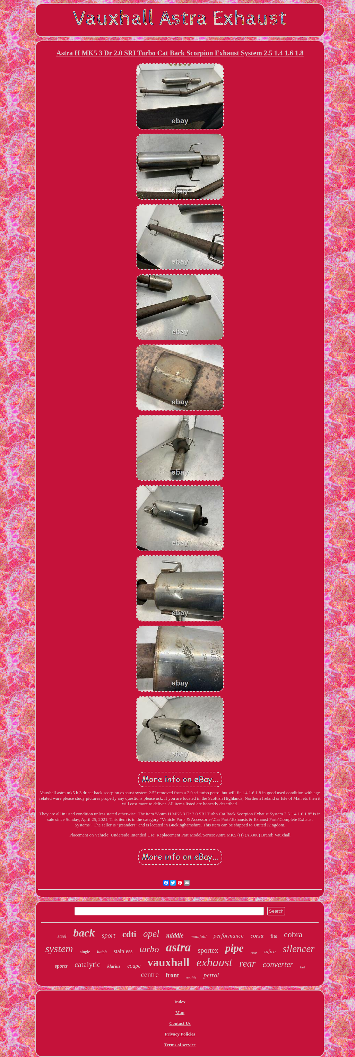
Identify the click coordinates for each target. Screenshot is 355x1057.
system (59, 948)
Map (179, 1012)
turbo (149, 949)
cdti (129, 934)
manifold (198, 936)
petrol (211, 975)
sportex (208, 950)
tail (302, 967)
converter (277, 964)
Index (179, 1001)
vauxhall (168, 962)
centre (149, 974)
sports (61, 966)
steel (62, 936)
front (172, 975)
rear (247, 963)
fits (273, 936)
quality (191, 977)
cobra (293, 934)
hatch (102, 951)
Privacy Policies (180, 1034)
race (254, 953)
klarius (114, 966)
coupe (133, 966)
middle (174, 935)
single (85, 951)
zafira (270, 951)
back (84, 932)
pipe (234, 948)
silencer (299, 948)
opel (151, 934)
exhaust (214, 962)
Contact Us (180, 1023)
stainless (123, 951)
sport (108, 935)
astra (178, 947)
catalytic (88, 964)
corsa (257, 935)
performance (229, 935)
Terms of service (180, 1044)
